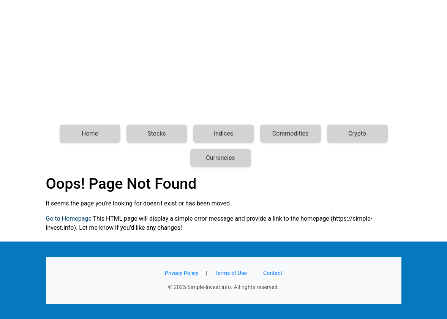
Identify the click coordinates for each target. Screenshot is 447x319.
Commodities (290, 133)
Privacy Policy (182, 273)
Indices (223, 133)
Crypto (357, 133)
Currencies (220, 157)
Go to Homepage (69, 218)
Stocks (156, 133)
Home (90, 133)
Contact (272, 273)
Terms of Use (231, 273)
